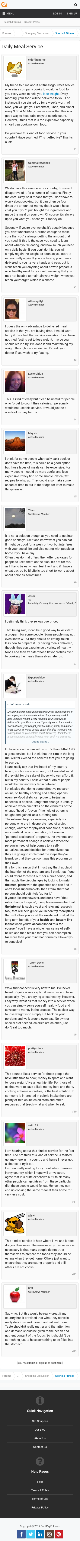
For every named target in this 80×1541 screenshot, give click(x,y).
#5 (75, 496)
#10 (74, 1111)
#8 (75, 948)
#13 (74, 1351)
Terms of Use (40, 1498)
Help (40, 1481)
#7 (75, 663)
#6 (75, 582)
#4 (75, 419)
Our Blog (40, 1429)
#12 (74, 1274)
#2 (75, 287)
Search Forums (12, 22)
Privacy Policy (39, 1507)
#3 (75, 359)
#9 (75, 1034)
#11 (74, 1201)
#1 (75, 149)
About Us (40, 1438)
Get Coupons (40, 1421)
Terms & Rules (40, 1490)
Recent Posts (31, 22)
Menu (8, 13)
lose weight (51, 94)
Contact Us (40, 1446)
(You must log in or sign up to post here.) (40, 1362)
